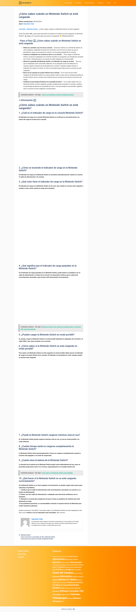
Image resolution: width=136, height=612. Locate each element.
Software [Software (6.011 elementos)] (64, 591)
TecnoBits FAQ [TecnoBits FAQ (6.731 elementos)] (76, 591)
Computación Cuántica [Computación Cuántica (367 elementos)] (65, 565)
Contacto (100, 3)
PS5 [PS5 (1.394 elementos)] (54, 585)
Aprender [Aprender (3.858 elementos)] (57, 562)
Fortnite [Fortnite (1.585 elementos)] (59, 569)
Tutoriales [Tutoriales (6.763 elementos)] (75, 594)
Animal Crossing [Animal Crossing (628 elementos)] (73, 556)
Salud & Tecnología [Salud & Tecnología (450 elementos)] (69, 588)
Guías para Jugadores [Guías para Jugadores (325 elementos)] (78, 573)
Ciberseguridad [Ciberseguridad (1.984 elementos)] (76, 562)
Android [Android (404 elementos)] (66, 556)
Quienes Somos (89, 3)
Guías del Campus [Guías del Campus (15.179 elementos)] (63, 572)
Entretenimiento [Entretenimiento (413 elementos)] (69, 567)
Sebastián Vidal (28, 24)
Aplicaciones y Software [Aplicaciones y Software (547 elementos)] (71, 559)
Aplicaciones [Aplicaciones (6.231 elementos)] (59, 559)
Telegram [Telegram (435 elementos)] (63, 594)
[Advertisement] (51, 135)
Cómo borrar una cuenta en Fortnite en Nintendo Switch (37, 539)
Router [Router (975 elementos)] (62, 588)
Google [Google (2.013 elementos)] (68, 569)
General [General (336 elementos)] (63, 569)
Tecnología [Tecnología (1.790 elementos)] (57, 594)
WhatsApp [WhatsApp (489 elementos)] (70, 598)
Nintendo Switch (32, 29)
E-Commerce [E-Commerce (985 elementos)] (61, 567)
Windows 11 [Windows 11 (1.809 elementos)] (59, 601)
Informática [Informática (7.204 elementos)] (66, 576)
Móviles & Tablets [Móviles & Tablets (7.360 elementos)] (68, 579)
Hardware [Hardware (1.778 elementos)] (56, 577)
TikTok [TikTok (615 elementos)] (68, 594)
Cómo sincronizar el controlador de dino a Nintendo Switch (38, 537)
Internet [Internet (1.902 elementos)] (56, 580)
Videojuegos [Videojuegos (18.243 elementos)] (60, 597)
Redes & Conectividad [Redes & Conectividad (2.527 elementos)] (64, 585)
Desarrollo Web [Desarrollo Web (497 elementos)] (75, 565)
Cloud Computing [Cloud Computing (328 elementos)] (56, 565)
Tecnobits (22, 29)
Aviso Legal (68, 3)
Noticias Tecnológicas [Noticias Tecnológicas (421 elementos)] (62, 582)
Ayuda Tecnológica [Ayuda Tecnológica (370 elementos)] (65, 562)
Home (108, 3)
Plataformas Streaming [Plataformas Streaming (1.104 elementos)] (75, 582)
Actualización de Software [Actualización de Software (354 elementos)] (58, 556)
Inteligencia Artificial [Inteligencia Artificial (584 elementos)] (77, 576)
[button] (114, 3)
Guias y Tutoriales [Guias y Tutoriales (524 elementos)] (76, 569)
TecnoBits (78, 3)
